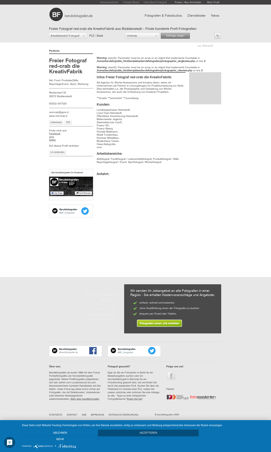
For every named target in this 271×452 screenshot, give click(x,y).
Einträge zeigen (175, 35)
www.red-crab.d (58, 116)
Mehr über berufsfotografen (84, 399)
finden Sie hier (134, 399)
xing (51, 137)
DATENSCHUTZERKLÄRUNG (123, 415)
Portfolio (54, 51)
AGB (84, 415)
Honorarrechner (109, 2)
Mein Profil (213, 2)
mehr (230, 439)
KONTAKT (72, 415)
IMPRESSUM (97, 415)
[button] (67, 36)
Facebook (54, 134)
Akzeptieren (144, 439)
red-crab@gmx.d (58, 112)
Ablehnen (59, 439)
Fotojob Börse (131, 2)
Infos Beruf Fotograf (155, 2)
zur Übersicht (205, 46)
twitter (52, 140)
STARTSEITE (55, 415)
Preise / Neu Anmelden (188, 2)
